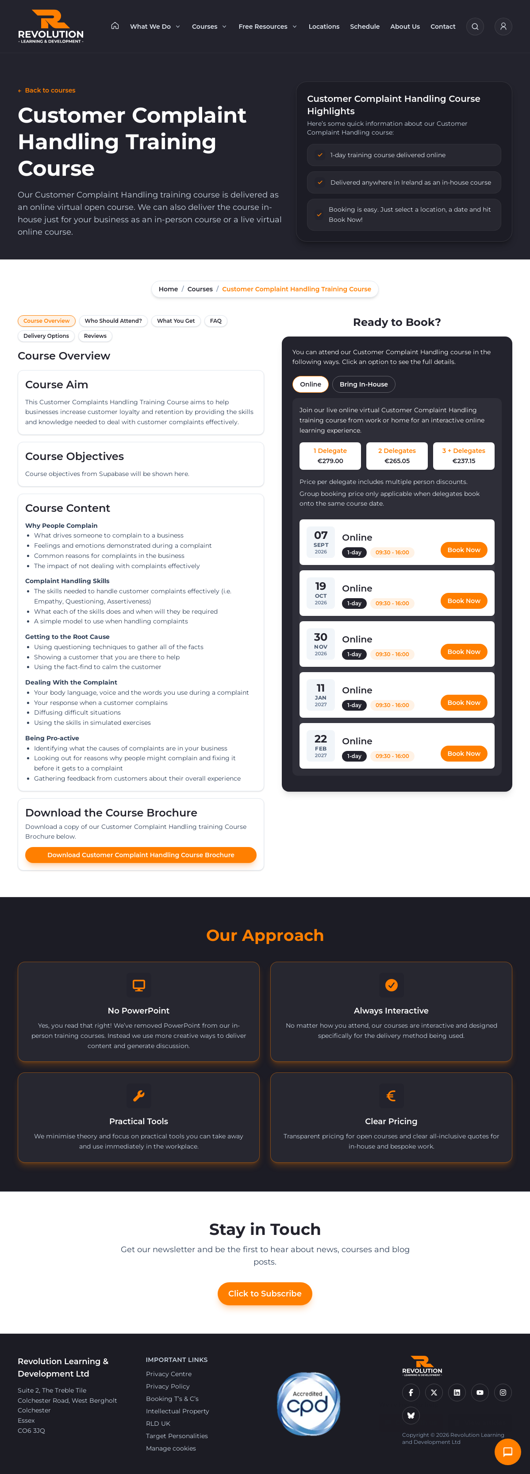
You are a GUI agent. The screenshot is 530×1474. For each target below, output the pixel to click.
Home (168, 289)
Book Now (464, 550)
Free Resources (268, 27)
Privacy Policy (168, 1386)
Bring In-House (364, 384)
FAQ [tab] (216, 320)
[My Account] (503, 26)
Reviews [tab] (95, 336)
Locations (324, 27)
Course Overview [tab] (46, 320)
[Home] (115, 25)
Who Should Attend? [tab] (113, 320)
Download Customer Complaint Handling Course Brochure (140, 855)
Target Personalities (177, 1436)
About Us (405, 27)
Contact (443, 27)
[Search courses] (475, 26)
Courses (210, 27)
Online (310, 384)
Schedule (365, 27)
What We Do (155, 27)
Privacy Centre (169, 1374)
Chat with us (411, 1418)
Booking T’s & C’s (172, 1399)
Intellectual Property (177, 1411)
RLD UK (158, 1424)
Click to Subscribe (265, 1294)
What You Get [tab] (176, 320)
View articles (480, 1418)
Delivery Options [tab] (46, 336)
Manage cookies (171, 1448)
